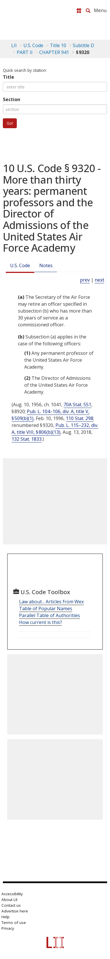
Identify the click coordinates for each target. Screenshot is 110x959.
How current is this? (40, 622)
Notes (46, 265)
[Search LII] (88, 11)
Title (8, 77)
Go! (10, 123)
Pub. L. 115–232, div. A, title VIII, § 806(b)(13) (55, 428)
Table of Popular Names (45, 608)
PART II (25, 52)
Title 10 (58, 45)
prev (85, 280)
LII (14, 45)
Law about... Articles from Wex (51, 601)
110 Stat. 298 (79, 418)
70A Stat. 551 (77, 404)
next (99, 280)
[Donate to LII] (79, 11)
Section (11, 99)
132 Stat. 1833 (27, 439)
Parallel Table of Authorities (49, 615)
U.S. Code (20, 265)
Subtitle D (83, 45)
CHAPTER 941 (54, 52)
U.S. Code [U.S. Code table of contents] (33, 45)
